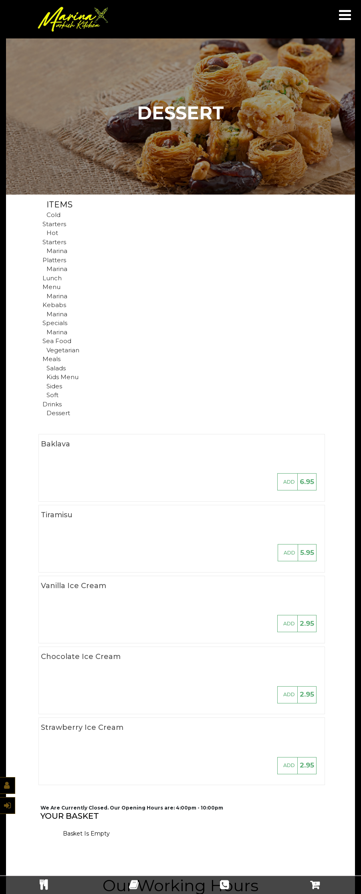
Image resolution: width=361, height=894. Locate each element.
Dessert (58, 413)
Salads (56, 368)
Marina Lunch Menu (54, 278)
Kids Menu (62, 377)
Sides (54, 386)
